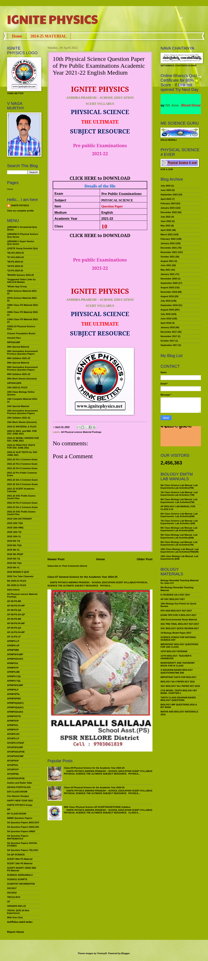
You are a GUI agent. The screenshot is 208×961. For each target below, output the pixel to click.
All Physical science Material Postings (81, 432)
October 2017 (168, 340)
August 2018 (167, 309)
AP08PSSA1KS (15, 659)
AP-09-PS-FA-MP (16, 623)
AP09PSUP (13, 720)
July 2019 (166, 301)
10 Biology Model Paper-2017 (176, 633)
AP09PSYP (13, 729)
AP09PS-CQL (14, 676)
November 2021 (169, 252)
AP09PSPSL (13, 694)
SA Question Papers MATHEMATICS (17, 837)
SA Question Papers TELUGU (22, 850)
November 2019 (169, 292)
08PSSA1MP (13, 342)
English (107, 212)
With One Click (15, 917)
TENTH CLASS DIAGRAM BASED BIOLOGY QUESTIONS (178, 698)
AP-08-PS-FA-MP (16, 605)
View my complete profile (20, 210)
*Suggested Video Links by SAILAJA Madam (21, 280)
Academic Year (66, 218)
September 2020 (169, 283)
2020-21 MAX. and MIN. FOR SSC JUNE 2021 (22, 432)
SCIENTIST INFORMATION (21, 884)
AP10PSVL (12, 765)
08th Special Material (18, 347)
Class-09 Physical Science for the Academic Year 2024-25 (94, 768)
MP (9, 809)
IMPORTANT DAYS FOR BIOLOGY (178, 677)
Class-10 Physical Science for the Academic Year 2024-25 (94, 787)
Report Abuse (15, 931)
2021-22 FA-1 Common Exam (22, 459)
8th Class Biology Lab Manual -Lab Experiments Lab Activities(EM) (179, 529)
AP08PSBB (13, 650)
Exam (59, 193)
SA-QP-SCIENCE (16, 854)
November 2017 (169, 336)
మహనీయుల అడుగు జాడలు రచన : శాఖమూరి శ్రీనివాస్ (178, 432)
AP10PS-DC (13, 734)
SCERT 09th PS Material (20, 859)
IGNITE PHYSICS (52, 18)
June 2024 (166, 190)
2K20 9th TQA (14, 563)
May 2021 (165, 270)
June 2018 (166, 318)
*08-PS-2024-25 (15, 261)
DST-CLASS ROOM (17, 791)
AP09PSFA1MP (15, 685)
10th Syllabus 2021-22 (18, 417)
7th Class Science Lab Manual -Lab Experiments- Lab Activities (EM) (179, 522)
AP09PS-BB (13, 672)
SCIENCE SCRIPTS (17, 879)
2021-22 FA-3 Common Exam (22, 468)
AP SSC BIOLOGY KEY (173, 599)
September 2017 (169, 345)
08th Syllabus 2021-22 (18, 358)
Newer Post (55, 559)
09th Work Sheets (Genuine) (22, 378)
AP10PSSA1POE (16, 752)
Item (58, 206)
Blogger (125, 953)
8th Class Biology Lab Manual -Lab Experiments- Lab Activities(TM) (179, 500)
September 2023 (169, 194)
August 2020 (167, 287)
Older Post (144, 559)
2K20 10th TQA (15, 523)
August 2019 (167, 296)
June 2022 (166, 221)
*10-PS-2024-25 (15, 270)
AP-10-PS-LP (14, 636)
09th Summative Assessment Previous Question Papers (22, 368)
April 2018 (166, 323)
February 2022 (168, 239)
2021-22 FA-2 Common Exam (22, 464)
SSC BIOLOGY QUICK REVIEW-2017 (180, 628)
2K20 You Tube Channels (20, 576)
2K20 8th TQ (13, 541)
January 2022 (168, 243)
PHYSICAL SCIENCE (117, 200)
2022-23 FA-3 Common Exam (22, 503)
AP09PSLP (12, 689)
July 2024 (166, 185)
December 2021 (169, 248)
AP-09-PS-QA (14, 628)
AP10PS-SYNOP (15, 743)
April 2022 (166, 230)
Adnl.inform (13, 589)
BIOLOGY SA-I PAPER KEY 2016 (178, 681)
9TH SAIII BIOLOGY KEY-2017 (176, 610)
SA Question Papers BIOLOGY (23, 822)
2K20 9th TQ (13, 558)
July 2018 (166, 314)
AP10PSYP (13, 769)
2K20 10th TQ (14, 532)
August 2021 (167, 261)
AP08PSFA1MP (15, 654)
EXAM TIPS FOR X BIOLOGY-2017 (178, 615)
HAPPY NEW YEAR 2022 (20, 800)
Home (17, 36)
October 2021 (168, 256)
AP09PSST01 (14, 716)
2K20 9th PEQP (15, 554)
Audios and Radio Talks (19, 783)
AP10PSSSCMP (15, 756)
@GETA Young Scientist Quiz (22, 248)
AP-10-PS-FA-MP (16, 632)
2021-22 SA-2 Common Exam (22, 484)
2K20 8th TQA (14, 545)
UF (8, 901)
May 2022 (165, 225)
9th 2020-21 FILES (16, 585)
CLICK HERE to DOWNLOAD (100, 178)
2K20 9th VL (13, 567)
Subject (60, 200)
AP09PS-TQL (14, 681)
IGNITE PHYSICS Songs (19, 805)
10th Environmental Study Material (179, 619)
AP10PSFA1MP (15, 747)
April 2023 (166, 199)
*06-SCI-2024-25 (15, 253)
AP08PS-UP (13, 645)
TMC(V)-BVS (13, 897)
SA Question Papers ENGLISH (23, 827)
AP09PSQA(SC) (15, 707)
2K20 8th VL (13, 550)
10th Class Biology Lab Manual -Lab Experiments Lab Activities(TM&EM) (180, 550)
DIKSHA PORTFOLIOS (19, 787)
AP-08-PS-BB (14, 601)
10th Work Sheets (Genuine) (22, 422)
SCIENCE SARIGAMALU (20, 875)
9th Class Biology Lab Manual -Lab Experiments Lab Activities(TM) (179, 543)
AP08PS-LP (13, 641)
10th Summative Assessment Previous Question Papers (22, 411)
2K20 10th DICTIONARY (19, 518)
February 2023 (168, 203)
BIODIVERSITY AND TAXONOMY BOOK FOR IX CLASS (178, 664)
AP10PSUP (13, 760)
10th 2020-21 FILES (17, 387)
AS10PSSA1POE (16, 778)
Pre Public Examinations (121, 194)
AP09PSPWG (14, 698)
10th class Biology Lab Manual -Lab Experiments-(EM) (179, 557)
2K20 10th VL (14, 536)
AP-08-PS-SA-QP (16, 614)
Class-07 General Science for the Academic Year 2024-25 (82, 576)
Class (59, 226)
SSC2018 (12, 892)
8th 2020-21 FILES (16, 581)
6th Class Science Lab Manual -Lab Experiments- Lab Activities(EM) (179, 514)
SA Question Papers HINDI (21, 831)
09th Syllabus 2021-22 (18, 374)
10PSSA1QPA (14, 383)
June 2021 (166, 265)
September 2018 (169, 305)
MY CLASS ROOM (16, 813)
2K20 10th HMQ (15, 527)
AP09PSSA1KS (15, 712)
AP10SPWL (13, 774)
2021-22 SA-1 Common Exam (22, 480)
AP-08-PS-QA (14, 610)
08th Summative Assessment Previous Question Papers (22, 352)
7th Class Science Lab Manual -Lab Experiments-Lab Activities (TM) (179, 493)
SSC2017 (12, 888)
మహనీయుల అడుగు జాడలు (20, 922)
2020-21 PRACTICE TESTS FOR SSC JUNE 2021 (21, 446)
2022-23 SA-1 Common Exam (22, 507)
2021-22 (107, 218)
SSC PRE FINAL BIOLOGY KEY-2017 (180, 624)
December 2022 (169, 212)
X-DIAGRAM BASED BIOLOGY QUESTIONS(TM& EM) (177, 671)
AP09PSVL (12, 725)
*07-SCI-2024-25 (15, 257)
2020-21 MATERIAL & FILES (21, 426)
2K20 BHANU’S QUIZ (18, 572)
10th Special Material (18, 406)
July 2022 (166, 217)
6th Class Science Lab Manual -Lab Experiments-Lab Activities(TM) (179, 486)
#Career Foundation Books (21, 333)
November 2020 (169, 278)
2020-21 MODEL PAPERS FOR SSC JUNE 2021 (23, 439)
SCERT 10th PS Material (20, 863)
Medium (61, 212)
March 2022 (167, 234)
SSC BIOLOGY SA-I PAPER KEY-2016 (180, 686)
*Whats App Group (17, 286)
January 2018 (168, 327)
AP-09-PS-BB (14, 619)
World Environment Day (175, 105)
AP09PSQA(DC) (15, 703)
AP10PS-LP (13, 738)
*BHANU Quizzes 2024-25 (20, 275)
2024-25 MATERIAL (48, 36)
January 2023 (168, 208)
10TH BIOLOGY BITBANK (174, 651)
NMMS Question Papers (19, 818)
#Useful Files (14, 338)
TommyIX (102, 953)
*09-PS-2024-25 (15, 266)
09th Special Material (18, 362)
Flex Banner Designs (18, 796)
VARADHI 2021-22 (16, 906)
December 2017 (169, 332)
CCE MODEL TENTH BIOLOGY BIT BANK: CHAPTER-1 (179, 691)
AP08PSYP (13, 667)
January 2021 (168, 274)
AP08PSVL (12, 663)
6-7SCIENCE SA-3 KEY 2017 (175, 594)
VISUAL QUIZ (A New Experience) (18, 911)
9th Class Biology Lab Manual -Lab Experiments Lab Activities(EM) (179, 536)
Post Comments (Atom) (74, 566)
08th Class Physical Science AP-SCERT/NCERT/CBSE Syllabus (97, 807)
